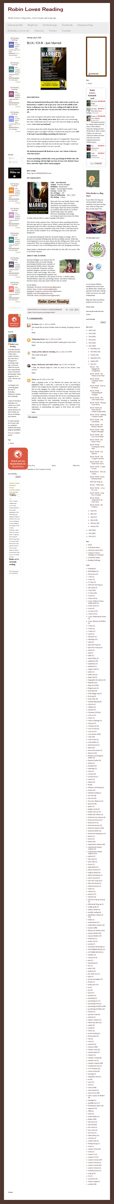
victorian (91, 1138)
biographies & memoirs (95, 680)
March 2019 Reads (94, 875)
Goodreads (67, 25)
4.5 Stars (91, 611)
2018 (90, 536)
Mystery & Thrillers (94, 930)
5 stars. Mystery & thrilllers (97, 621)
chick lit (90, 704)
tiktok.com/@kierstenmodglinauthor (47, 295)
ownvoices (91, 957)
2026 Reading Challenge (14, 39)
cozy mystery (92, 734)
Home (54, 465)
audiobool (91, 666)
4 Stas (90, 608)
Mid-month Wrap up (94, 904)
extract (90, 779)
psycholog (91, 998)
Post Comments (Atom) (43, 469)
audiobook (91, 661)
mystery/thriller (93, 933)
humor (90, 841)
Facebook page (50, 25)
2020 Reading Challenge (14, 234)
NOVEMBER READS (95, 949)
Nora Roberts (95, 105)
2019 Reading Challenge (14, 259)
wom (89, 1146)
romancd (91, 1044)
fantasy (90, 782)
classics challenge (93, 720)
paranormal (91, 963)
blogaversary (92, 688)
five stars (91, 795)
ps (88, 987)
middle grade (92, 907)
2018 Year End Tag (94, 585)
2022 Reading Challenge (14, 184)
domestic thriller (93, 760)
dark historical (92, 745)
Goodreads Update (94, 557)
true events (91, 1130)
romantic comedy (93, 1058)
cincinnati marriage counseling (65, 391)
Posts (11, 158)
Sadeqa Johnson (95, 120)
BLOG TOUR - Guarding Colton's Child (96, 380)
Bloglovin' (33, 25)
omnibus (91, 955)
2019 (90, 533)
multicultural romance (95, 925)
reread (90, 1028)
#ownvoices (92, 574)
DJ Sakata (35, 324)
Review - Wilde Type (97, 485)
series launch (92, 1090)
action (90, 634)
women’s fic (92, 1157)
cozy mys (91, 731)
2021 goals (91, 587)
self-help (91, 1074)
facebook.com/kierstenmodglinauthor (48, 287)
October (93, 355)
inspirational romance (95, 844)
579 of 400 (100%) (13, 201)
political (90, 971)
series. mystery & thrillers (96, 1095)
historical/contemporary (95, 833)
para (89, 960)
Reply (33, 332)
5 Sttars (90, 631)
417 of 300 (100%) (13, 80)
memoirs (91, 897)
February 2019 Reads (95, 787)
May (92, 514)
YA (89, 1176)
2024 (90, 336)
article (90, 650)
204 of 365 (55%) (13, 55)
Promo (90, 982)
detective (91, 753)
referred (90, 1017)
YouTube (66, 30)
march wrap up (93, 878)
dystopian (91, 766)
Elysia (34, 379)
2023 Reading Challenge (14, 113)
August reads (92, 669)
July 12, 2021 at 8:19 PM (64, 352)
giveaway (91, 804)
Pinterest (39, 30)
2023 (90, 340)
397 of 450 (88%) (13, 129)
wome (90, 1152)
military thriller (93, 909)
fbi (89, 785)
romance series (93, 1049)
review (90, 1031)
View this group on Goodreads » (13, 572)
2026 (90, 330)
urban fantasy (92, 1135)
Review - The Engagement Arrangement (95, 368)
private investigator (94, 979)
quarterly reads (93, 1014)
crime (90, 737)
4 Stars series (92, 606)
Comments (13, 162)
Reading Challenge (94, 560)
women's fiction (93, 1160)
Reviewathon (92, 1036)
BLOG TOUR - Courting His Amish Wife (97, 446)
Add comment (32, 417)
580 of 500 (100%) (13, 225)
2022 (90, 343)
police (90, 968)
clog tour (91, 723)
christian (91, 710)
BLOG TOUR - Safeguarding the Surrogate (96, 392)
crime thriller (92, 742)
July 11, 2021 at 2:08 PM (47, 324)
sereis (90, 1082)
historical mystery (94, 825)
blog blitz (91, 682)
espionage (91, 768)
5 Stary (90, 626)
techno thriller (92, 1116)
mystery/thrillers (93, 936)
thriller (90, 1119)
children (90, 707)
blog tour (39, 312)
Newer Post (31, 465)
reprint (90, 1025)
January (93, 526)
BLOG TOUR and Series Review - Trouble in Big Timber (98, 409)
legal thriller (92, 867)
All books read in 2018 (95, 550)
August (92, 361)
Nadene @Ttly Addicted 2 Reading (43, 352)
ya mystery (91, 1179)
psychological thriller (49, 312)
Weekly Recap (92, 1143)
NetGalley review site (18, 30)
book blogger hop (93, 693)
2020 (90, 530)
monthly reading (93, 912)
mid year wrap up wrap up (96, 899)
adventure (91, 636)
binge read (91, 677)
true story (91, 1133)
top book (91, 1124)
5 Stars (90, 614)
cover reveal (92, 728)
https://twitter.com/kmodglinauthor (45, 289)
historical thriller (93, 831)
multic (90, 919)
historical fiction (93, 820)
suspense (91, 1108)
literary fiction (92, 870)
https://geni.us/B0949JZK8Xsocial (39, 173)
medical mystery (93, 886)
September (94, 358)
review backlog (93, 1033)
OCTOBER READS (94, 952)
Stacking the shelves (94, 1106)
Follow (88, 314)
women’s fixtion (93, 1168)
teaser (90, 1114)
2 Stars (90, 579)
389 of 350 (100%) (13, 104)
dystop (90, 763)
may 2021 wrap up (94, 880)
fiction (90, 790)
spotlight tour (92, 1103)
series (90, 1087)
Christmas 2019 (93, 712)
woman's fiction (93, 1149)
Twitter (53, 30)
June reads (91, 862)
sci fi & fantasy (93, 1068)
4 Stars (34, 312)
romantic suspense (94, 1063)
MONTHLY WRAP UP (95, 915)
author (90, 672)
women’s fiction (93, 1165)
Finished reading (93, 793)
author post (91, 674)
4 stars (90, 596)
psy (89, 990)
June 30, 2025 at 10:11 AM (45, 379)
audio (90, 655)
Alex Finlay (94, 149)
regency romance (93, 1020)
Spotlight (91, 1100)
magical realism (93, 872)
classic (90, 718)
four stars (91, 798)
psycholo (91, 995)
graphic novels (92, 809)
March (92, 520)
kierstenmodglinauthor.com (43, 293)
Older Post (76, 465)
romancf (90, 1055)
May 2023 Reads (93, 883)
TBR (89, 1111)
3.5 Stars (91, 593)
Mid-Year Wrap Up (96, 482)
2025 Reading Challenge (14, 63)
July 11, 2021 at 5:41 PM (53, 339)
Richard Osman (95, 112)
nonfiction (91, 938)
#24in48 (90, 568)
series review (92, 1093)
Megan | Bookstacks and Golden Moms (45, 364)
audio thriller (92, 658)
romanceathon (92, 1052)
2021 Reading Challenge (14, 209)
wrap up (90, 1173)
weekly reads (92, 1141)
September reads (93, 1077)
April (92, 517)
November (94, 352)
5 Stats (90, 628)
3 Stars (90, 590)
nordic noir (91, 941)
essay (90, 771)
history (90, 836)
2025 (90, 333)
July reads (91, 859)
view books (17, 57)
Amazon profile (15, 25)
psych (90, 993)
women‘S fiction (93, 1162)
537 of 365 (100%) (13, 275)
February (93, 523)
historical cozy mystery (95, 817)
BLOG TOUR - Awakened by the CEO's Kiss (96, 500)
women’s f (91, 1154)
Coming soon (92, 726)
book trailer (91, 699)
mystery (90, 928)
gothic (90, 806)
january (90, 856)
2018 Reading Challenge (14, 283)
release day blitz (93, 1022)
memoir (90, 894)
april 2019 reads (93, 645)
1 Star (90, 577)
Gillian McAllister (96, 157)
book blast (91, 691)
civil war (91, 715)
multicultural (92, 922)
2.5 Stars (91, 582)
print (89, 976)
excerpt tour (92, 776)
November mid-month (95, 947)
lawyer (90, 864)
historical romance (94, 828)
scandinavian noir (93, 1066)
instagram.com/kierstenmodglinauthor (48, 291)
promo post (91, 984)
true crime (91, 1127)
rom (89, 1039)
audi (89, 653)
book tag (91, 696)
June (92, 511)
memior (90, 891)
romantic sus (92, 1060)
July (92, 364)
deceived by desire (94, 750)
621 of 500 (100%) (13, 250)
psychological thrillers (95, 1009)
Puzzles (90, 1011)
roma (89, 1041)
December (93, 348)
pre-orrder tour (93, 974)
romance (91, 1047)
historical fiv (92, 822)
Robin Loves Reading (35, 9)
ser (89, 1079)
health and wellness (94, 814)
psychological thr (93, 1003)
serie (89, 1085)
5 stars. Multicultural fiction (97, 616)
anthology (91, 639)
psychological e (93, 1001)
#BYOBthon (92, 571)
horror (90, 839)
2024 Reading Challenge (14, 88)
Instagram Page (85, 25)
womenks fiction (93, 1170)
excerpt (90, 774)
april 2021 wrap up (94, 647)
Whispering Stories (38, 339)
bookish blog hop (93, 701)
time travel (91, 1122)
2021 (90, 346)
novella (90, 944)
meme (90, 889)
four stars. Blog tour (94, 801)
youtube (90, 1184)
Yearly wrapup (92, 1181)
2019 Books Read (93, 547)
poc (89, 965)
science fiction (92, 1071)
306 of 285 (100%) (13, 299)
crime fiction (92, 739)
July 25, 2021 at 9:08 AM (67, 364)
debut (90, 747)
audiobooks (91, 664)
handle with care (93, 812)
